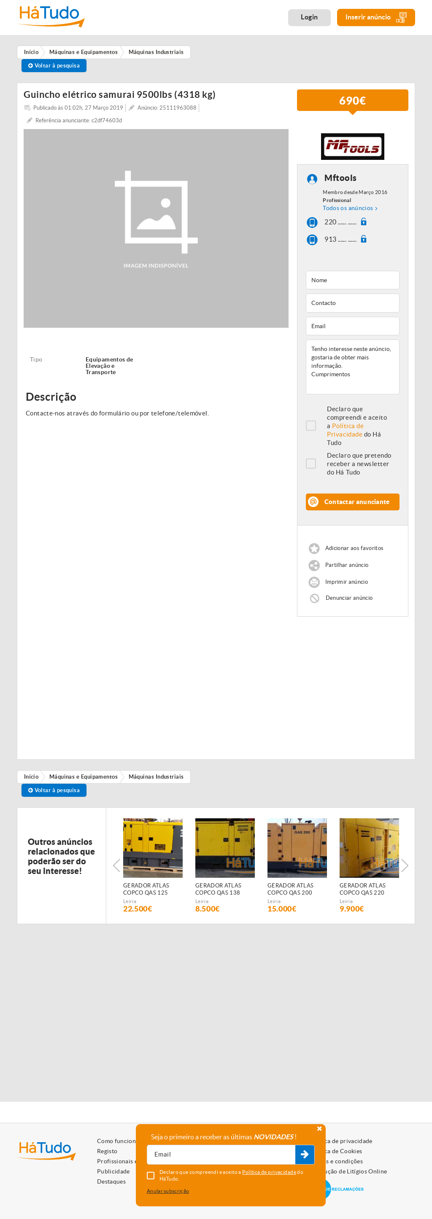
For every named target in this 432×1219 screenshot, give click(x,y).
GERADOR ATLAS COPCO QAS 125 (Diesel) (146, 889)
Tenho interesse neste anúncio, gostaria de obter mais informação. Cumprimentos (353, 367)
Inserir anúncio (376, 17)
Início (31, 777)
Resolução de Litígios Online (348, 1171)
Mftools (340, 178)
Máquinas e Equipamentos (83, 777)
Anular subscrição (168, 1191)
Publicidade (113, 1171)
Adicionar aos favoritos (354, 548)
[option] (153, 865)
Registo (107, 1151)
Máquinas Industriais (156, 777)
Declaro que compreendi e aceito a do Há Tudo (357, 425)
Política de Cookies (335, 1151)
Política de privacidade (341, 1141)
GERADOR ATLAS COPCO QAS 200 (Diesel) (290, 889)
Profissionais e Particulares (135, 1161)
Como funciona (118, 1141)
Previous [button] (116, 865)
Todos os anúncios (348, 208)
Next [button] (404, 865)
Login (309, 17)
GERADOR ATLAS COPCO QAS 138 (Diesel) (218, 889)
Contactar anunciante (357, 501)
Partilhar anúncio (347, 565)
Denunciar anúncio (349, 598)
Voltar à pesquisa (54, 65)
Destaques (111, 1181)
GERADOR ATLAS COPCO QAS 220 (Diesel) (363, 889)
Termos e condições (336, 1161)
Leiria (129, 901)
